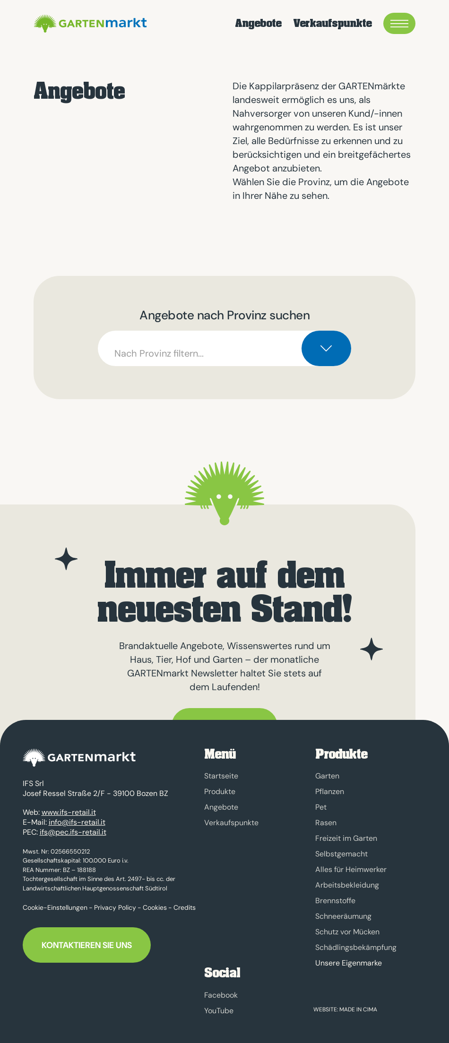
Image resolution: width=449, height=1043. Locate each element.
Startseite (221, 776)
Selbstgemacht (341, 854)
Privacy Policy (115, 902)
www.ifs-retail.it (69, 808)
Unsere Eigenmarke (348, 963)
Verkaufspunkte (332, 23)
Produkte (219, 791)
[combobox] (224, 348)
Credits (184, 902)
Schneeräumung (343, 916)
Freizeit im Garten (346, 838)
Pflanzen (329, 791)
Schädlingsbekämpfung (356, 947)
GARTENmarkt (89, 23)
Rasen (326, 823)
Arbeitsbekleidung (347, 885)
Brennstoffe (335, 901)
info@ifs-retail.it (77, 817)
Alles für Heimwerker (351, 869)
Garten (327, 776)
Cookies (155, 902)
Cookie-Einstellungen (55, 902)
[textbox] (224, 348)
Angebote (258, 23)
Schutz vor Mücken (347, 932)
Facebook (221, 995)
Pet (321, 807)
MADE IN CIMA (358, 1009)
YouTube (218, 1011)
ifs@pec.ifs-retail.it (73, 827)
